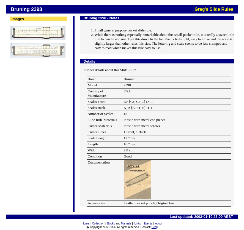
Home (85, 223)
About (158, 223)
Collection (98, 223)
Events (148, 223)
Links (137, 223)
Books (111, 223)
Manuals (126, 223)
